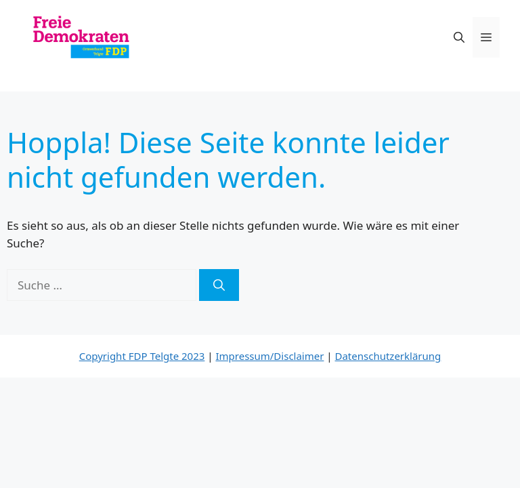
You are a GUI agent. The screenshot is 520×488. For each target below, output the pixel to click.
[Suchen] (219, 285)
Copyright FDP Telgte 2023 (142, 356)
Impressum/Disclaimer (269, 356)
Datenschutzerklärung (388, 356)
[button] (459, 37)
